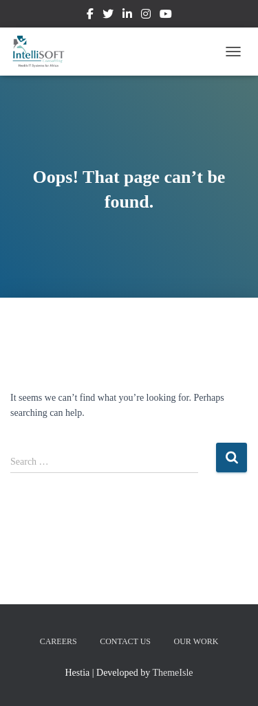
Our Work (196, 641)
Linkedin (127, 16)
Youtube (166, 16)
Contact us (125, 641)
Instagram (146, 16)
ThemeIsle (172, 673)
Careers (58, 641)
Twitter (108, 16)
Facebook (90, 16)
